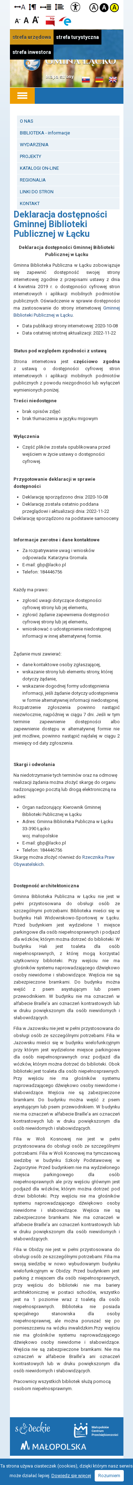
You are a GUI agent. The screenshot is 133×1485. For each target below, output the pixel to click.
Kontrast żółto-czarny (114, 7)
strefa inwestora (31, 52)
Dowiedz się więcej (71, 1475)
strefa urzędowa (31, 37)
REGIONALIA (33, 180)
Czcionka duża (35, 19)
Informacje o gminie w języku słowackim (86, 80)
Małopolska (53, 1445)
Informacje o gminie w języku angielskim (113, 80)
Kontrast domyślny (93, 7)
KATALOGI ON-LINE (39, 168)
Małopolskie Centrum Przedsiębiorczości (96, 1430)
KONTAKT (30, 203)
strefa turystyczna (77, 37)
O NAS (26, 121)
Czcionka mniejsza (18, 19)
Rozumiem (109, 1475)
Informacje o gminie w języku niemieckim (99, 80)
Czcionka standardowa (27, 19)
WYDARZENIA (34, 144)
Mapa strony (60, 76)
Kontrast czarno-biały (104, 7)
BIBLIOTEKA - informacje (45, 133)
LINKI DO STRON (37, 191)
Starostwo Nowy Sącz (32, 1428)
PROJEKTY (30, 156)
